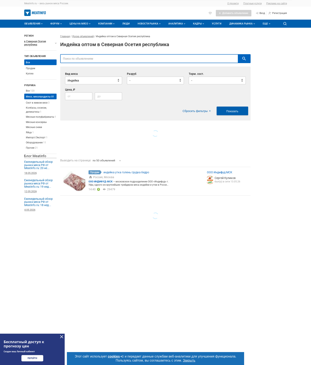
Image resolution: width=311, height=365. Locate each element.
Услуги (216, 23)
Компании (106, 23)
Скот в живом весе (38, 102)
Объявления (33, 23)
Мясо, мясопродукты (40, 96)
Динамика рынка (242, 23)
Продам (30, 68)
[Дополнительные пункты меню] (266, 24)
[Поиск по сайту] (285, 24)
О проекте (233, 3)
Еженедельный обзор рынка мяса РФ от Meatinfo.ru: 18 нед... (38, 202)
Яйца (30, 132)
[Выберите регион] (40, 43)
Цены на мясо (80, 23)
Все (28, 62)
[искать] (244, 59)
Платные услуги (252, 3)
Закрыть (189, 360)
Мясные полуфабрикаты (41, 116)
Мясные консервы (36, 122)
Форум (56, 23)
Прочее (32, 147)
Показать (232, 111)
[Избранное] (210, 13)
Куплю (30, 73)
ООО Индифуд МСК (219, 172)
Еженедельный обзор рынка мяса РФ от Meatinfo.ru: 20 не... (38, 165)
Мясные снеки (34, 127)
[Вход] (260, 13)
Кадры (199, 23)
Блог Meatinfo (35, 156)
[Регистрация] (277, 13)
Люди (126, 23)
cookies (116, 356)
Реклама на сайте (276, 3)
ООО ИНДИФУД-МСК (101, 181)
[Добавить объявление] (233, 13)
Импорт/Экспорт (36, 137)
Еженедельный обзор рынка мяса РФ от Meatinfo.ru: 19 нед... (38, 183)
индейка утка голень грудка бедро (126, 172)
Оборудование (36, 142)
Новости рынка (149, 23)
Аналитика (177, 23)
